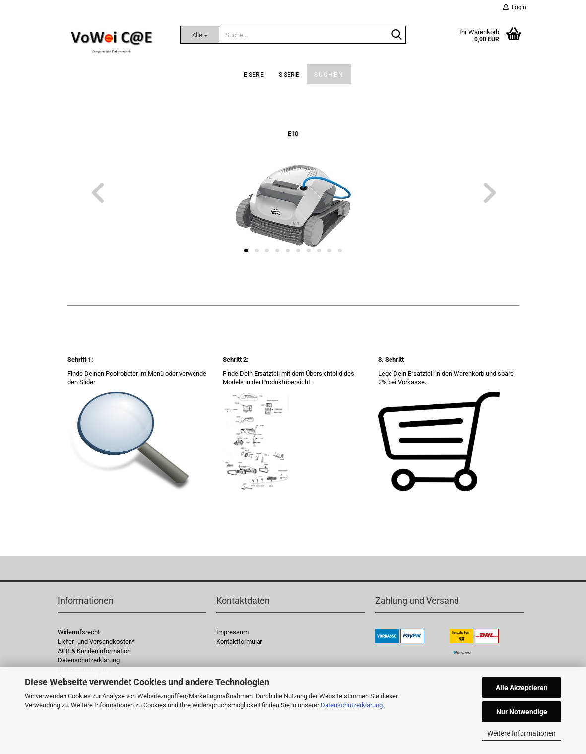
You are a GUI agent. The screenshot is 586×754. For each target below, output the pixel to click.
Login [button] (514, 7)
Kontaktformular (239, 641)
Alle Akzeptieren (522, 687)
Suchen (329, 74)
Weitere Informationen (521, 733)
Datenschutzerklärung (352, 705)
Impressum (232, 632)
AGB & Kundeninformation (94, 651)
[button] (97, 193)
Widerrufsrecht (79, 632)
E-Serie (254, 74)
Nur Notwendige (521, 712)
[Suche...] (199, 35)
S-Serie (289, 74)
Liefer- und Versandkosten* (96, 641)
